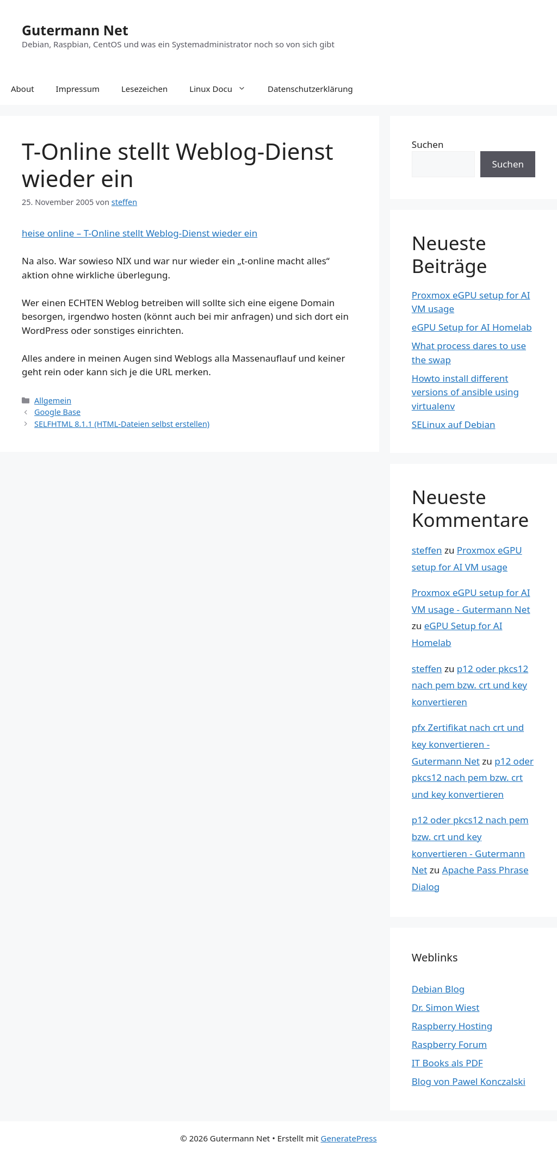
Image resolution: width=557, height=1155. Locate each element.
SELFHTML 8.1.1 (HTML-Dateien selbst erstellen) (121, 424)
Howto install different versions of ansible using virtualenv (465, 392)
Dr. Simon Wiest (446, 1007)
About (22, 88)
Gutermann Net (75, 30)
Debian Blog (438, 989)
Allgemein (52, 400)
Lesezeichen (144, 88)
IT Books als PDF (447, 1063)
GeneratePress (349, 1138)
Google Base (57, 412)
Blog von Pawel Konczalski (468, 1081)
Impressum (78, 88)
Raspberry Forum (449, 1044)
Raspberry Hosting (452, 1026)
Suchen (428, 144)
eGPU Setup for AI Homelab (472, 327)
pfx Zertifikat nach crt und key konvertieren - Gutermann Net (468, 744)
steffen (427, 550)
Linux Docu (223, 88)
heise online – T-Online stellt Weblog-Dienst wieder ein (139, 233)
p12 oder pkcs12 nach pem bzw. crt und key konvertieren (470, 685)
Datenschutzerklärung (310, 88)
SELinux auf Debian (454, 424)
